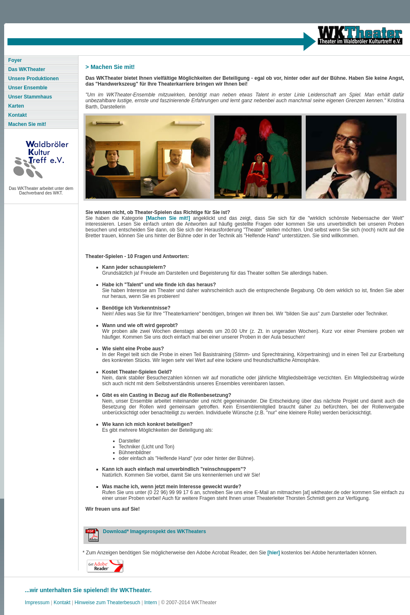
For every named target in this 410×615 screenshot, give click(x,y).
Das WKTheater (26, 69)
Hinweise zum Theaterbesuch (107, 602)
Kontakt (17, 115)
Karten (16, 106)
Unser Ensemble (27, 88)
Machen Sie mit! (27, 124)
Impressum (37, 602)
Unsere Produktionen (33, 78)
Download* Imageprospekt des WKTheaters (154, 531)
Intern (150, 602)
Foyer (15, 60)
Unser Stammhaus (30, 97)
